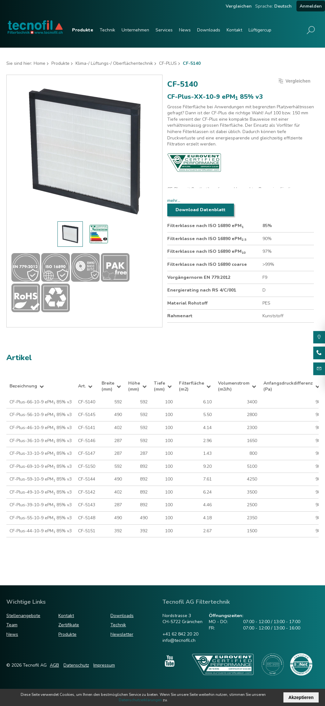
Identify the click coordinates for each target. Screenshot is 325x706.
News (185, 30)
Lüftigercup (260, 30)
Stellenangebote (23, 616)
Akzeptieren (301, 697)
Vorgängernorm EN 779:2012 (198, 277)
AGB (54, 665)
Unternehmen (135, 30)
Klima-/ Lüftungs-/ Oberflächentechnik (114, 63)
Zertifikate (68, 625)
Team (11, 625)
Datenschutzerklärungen (140, 700)
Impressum (104, 665)
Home (39, 63)
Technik (107, 30)
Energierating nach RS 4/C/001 (201, 290)
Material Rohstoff (187, 303)
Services (164, 30)
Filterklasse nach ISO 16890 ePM (205, 226)
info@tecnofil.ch (179, 640)
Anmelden (311, 6)
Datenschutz (76, 665)
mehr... (173, 201)
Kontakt (234, 30)
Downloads (208, 30)
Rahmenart (180, 316)
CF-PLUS (168, 63)
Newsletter (121, 634)
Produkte (82, 30)
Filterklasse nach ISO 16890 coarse (207, 264)
